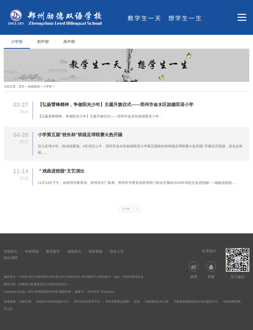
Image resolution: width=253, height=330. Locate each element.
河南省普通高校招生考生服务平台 (195, 301)
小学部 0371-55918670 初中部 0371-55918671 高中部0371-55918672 (65, 277)
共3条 (126, 209)
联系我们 (209, 251)
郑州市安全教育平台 (87, 301)
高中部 (69, 42)
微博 (194, 270)
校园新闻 (34, 86)
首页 (21, 86)
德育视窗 (96, 251)
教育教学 (53, 251)
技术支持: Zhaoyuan (100, 291)
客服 (211, 270)
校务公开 (117, 251)
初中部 (43, 42)
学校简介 (11, 251)
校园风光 (74, 251)
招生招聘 (11, 258)
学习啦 (8, 309)
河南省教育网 (232, 301)
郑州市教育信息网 (117, 301)
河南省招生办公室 (157, 301)
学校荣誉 (32, 251)
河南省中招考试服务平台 (52, 301)
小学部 (17, 42)
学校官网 (25, 301)
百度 (137, 301)
